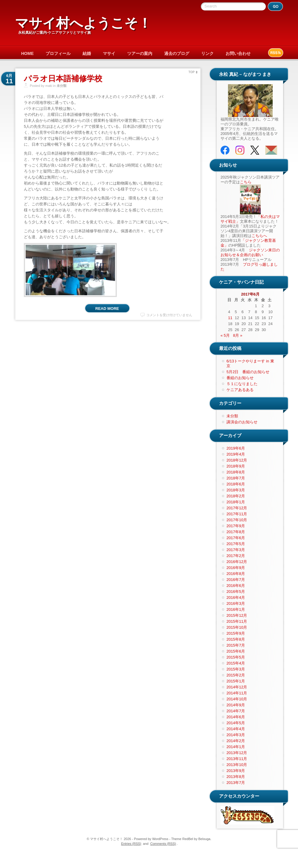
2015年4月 (235, 663)
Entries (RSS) (131, 843)
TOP (192, 72)
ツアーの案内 (139, 53)
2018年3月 (235, 490)
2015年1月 (235, 681)
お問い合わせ (238, 53)
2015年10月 (236, 627)
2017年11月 (236, 514)
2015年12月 (236, 615)
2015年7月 (235, 645)
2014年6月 (235, 717)
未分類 (61, 85)
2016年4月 (235, 597)
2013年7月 (235, 782)
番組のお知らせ (240, 378)
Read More (107, 308)
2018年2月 (235, 496)
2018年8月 (235, 472)
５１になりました (241, 384)
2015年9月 (235, 633)
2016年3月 (235, 603)
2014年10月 (236, 699)
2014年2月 (235, 741)
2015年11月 (236, 621)
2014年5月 (235, 723)
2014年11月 (236, 693)
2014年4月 (235, 729)
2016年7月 (235, 579)
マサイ (109, 53)
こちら (246, 182)
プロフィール (58, 53)
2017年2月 (235, 555)
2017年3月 (235, 550)
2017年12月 (236, 508)
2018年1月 (235, 502)
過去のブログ (176, 53)
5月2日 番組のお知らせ (247, 372)
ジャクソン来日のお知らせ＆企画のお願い (250, 252)
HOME (27, 53)
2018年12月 (236, 460)
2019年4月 (235, 454)
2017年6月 (235, 538)
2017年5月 (235, 544)
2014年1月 (235, 747)
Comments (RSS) (163, 843)
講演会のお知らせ (241, 422)
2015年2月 (235, 675)
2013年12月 (236, 753)
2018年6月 (235, 484)
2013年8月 (235, 776)
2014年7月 (235, 711)
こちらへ (259, 235)
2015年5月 (235, 657)
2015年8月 (235, 639)
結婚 (87, 53)
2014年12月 (236, 687)
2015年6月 (235, 651)
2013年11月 (236, 758)
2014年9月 (235, 705)
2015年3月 (235, 669)
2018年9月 (235, 466)
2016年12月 (236, 561)
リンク (207, 53)
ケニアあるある (240, 389)
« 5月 (225, 335)
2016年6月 (235, 585)
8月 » (237, 335)
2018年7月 (235, 478)
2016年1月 (235, 609)
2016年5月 (235, 591)
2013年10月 (236, 764)
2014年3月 (235, 735)
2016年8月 (235, 573)
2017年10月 (236, 520)
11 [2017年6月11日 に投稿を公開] (230, 318)
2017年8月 (235, 532)
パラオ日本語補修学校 (63, 78)
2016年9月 (235, 567)
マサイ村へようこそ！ (83, 23)
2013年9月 (235, 770)
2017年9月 (235, 526)
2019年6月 (235, 448)
